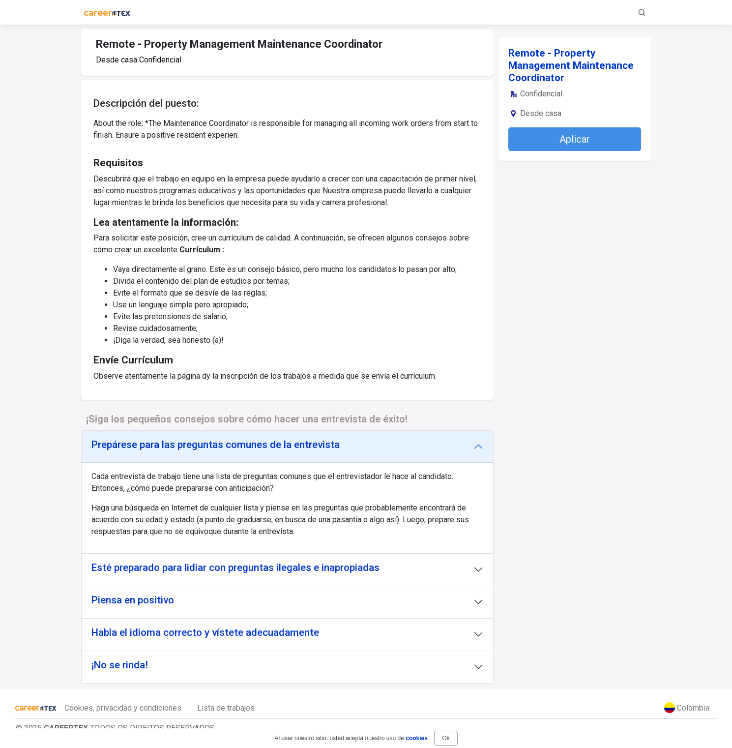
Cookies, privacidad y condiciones (122, 708)
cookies (417, 738)
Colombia (686, 707)
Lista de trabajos (226, 708)
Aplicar (574, 139)
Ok (445, 738)
